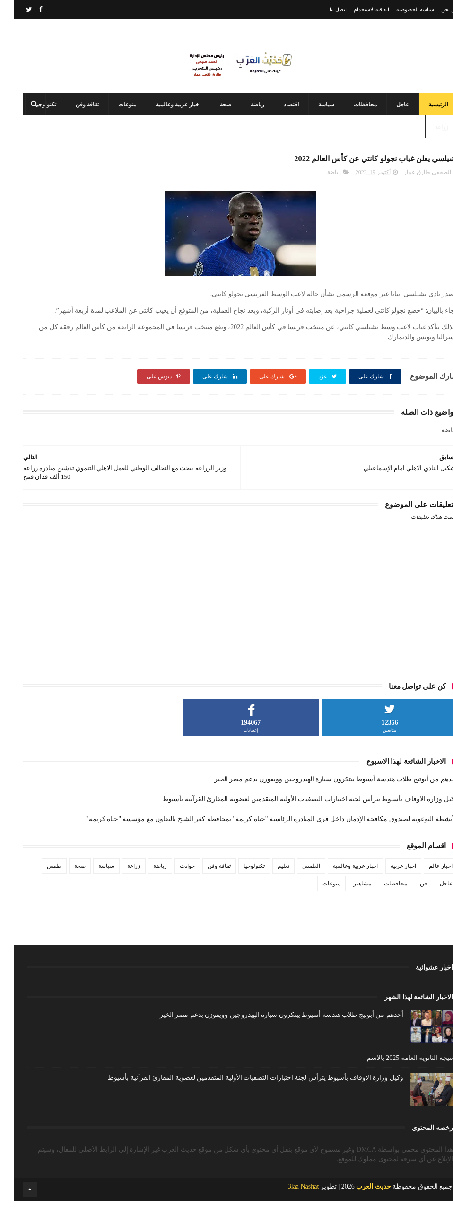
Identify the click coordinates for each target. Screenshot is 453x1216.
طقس (40, 880)
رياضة (244, 113)
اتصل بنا (324, 9)
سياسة (313, 113)
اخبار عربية (389, 880)
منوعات (113, 113)
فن (409, 897)
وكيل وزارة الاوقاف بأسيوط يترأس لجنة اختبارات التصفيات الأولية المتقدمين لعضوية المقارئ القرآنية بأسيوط (296, 813)
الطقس (297, 880)
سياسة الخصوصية (401, 9)
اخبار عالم (427, 880)
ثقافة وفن (73, 113)
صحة (212, 113)
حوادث (173, 880)
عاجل (389, 113)
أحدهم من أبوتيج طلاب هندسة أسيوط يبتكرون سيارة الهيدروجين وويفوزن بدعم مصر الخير (322, 793)
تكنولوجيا (240, 880)
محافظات (351, 113)
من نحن (435, 9)
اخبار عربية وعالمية (164, 113)
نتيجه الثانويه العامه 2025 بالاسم (396, 1072)
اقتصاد (277, 113)
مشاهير (348, 897)
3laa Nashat (289, 1201)
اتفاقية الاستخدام (358, 9)
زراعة (428, 136)
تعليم (270, 880)
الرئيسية (425, 113)
